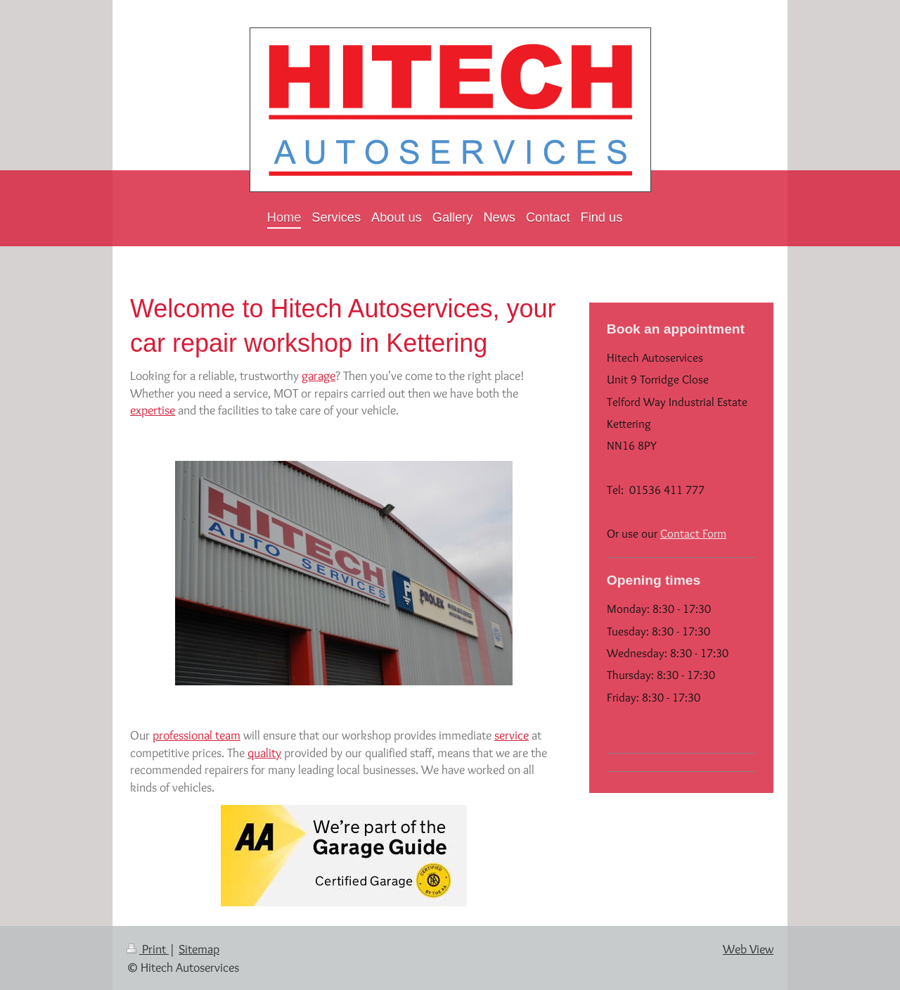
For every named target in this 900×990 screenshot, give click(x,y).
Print (148, 949)
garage (318, 375)
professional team (196, 735)
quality (264, 752)
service (511, 735)
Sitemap (199, 949)
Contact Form (693, 533)
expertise (152, 410)
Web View (748, 949)
